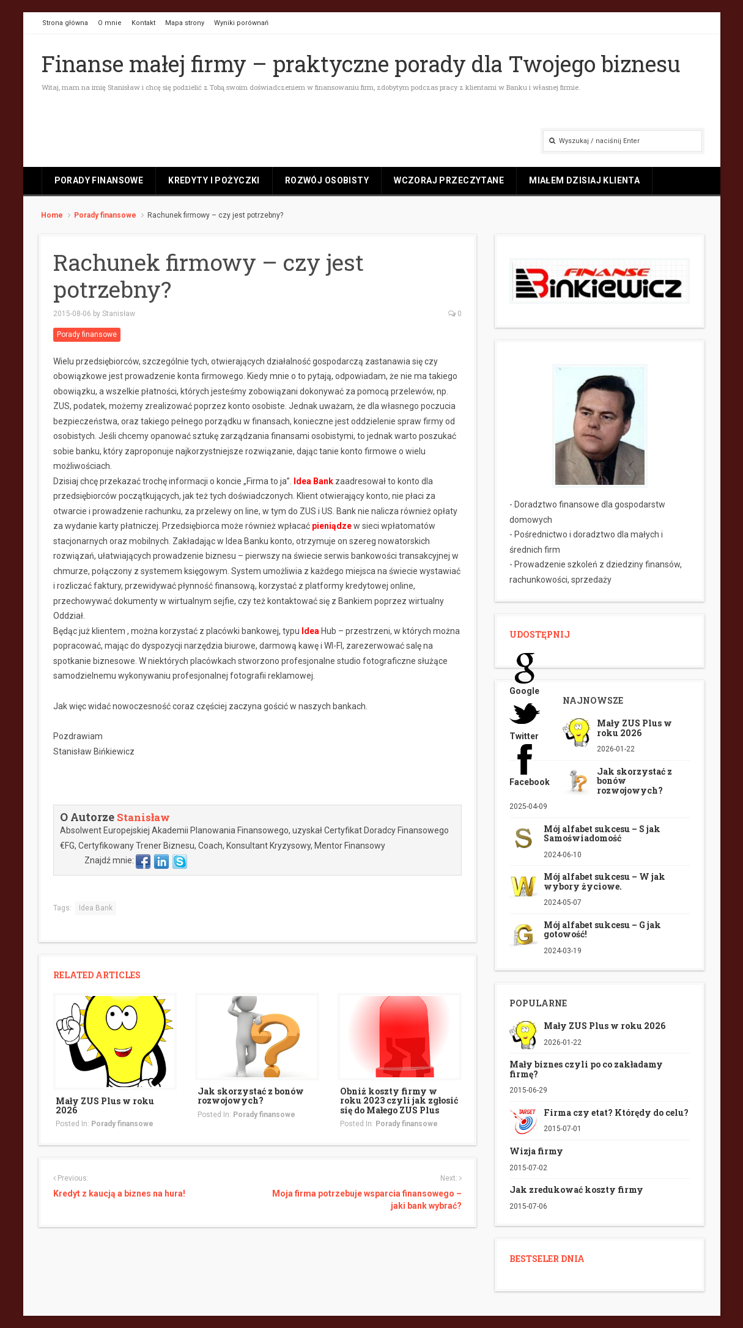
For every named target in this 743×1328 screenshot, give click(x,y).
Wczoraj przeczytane (449, 180)
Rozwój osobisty (327, 180)
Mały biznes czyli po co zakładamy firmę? (586, 1068)
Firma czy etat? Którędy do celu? (616, 1112)
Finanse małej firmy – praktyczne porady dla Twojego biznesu (361, 63)
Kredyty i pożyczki (214, 180)
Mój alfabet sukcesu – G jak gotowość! (602, 929)
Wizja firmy (536, 1151)
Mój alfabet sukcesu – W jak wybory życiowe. (604, 881)
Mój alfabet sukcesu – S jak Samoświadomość (602, 833)
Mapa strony (184, 23)
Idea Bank (313, 481)
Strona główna (65, 23)
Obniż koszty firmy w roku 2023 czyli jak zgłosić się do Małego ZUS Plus (399, 1100)
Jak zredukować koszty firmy (576, 1189)
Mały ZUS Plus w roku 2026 (105, 1105)
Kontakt (143, 23)
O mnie (110, 23)
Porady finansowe (99, 180)
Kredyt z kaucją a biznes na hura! (119, 1193)
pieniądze (332, 526)
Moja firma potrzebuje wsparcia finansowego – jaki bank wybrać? (367, 1200)
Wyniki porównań (241, 23)
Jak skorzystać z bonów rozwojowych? (251, 1095)
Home (52, 215)
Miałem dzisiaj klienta (584, 180)
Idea (310, 631)
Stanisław (118, 313)
